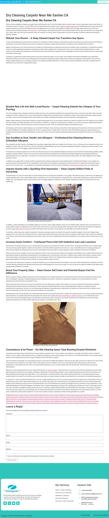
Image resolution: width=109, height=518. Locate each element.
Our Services (44, 8)
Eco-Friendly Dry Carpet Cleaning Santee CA (21, 399)
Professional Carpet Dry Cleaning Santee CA (21, 401)
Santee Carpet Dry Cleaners (65, 403)
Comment (9, 414)
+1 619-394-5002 (86, 490)
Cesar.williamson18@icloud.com (91, 494)
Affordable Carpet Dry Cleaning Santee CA (48, 395)
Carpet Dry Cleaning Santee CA (21, 397)
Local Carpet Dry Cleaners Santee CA (67, 399)
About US (31, 8)
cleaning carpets (52, 370)
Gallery (55, 8)
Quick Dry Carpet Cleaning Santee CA (45, 401)
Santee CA (33, 30)
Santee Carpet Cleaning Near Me (47, 403)
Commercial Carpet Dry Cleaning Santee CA (44, 397)
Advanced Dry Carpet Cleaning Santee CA (23, 395)
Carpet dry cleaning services (68, 26)
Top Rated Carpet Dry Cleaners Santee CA (85, 403)
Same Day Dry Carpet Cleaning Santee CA (24, 403)
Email (8, 442)
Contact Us (67, 8)
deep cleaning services (22, 229)
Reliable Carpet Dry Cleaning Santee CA (68, 401)
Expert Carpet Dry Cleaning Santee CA (45, 399)
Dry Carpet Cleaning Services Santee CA (69, 397)
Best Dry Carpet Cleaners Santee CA (71, 395)
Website (8, 449)
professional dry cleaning (77, 165)
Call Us (102, 6)
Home (21, 8)
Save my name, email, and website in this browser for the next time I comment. (30, 456)
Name (8, 435)
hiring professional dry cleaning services (70, 295)
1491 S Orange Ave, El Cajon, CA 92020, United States (89, 498)
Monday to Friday (86, 503)
